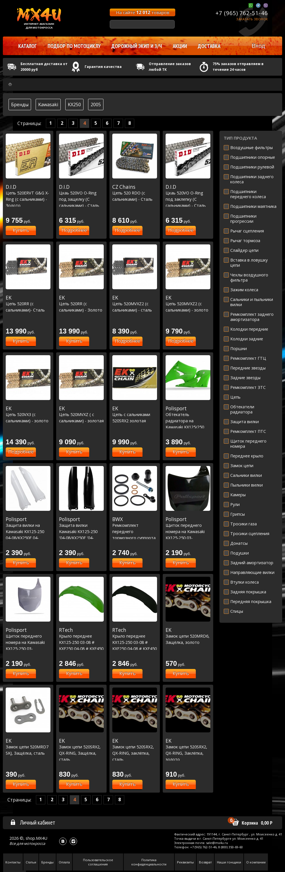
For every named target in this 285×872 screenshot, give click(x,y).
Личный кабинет (32, 822)
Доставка (209, 46)
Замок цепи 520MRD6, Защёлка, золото (188, 636)
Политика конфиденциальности (148, 862)
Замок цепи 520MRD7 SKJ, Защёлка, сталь (28, 747)
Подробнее (74, 230)
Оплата (64, 862)
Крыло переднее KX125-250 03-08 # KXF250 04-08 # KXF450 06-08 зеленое (81, 642)
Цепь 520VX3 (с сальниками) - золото (28, 414)
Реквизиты (185, 862)
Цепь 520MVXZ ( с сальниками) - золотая (81, 414)
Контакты (13, 862)
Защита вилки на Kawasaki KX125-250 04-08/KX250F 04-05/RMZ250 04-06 (28, 531)
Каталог (27, 46)
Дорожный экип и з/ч (136, 46)
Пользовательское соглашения (98, 862)
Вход (258, 45)
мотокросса (34, 843)
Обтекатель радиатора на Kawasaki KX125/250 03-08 (188, 420)
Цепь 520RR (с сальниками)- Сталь (28, 304)
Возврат (205, 862)
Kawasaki (48, 104)
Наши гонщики (229, 862)
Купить (21, 230)
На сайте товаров (142, 12)
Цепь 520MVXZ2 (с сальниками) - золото (188, 304)
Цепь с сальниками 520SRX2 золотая (134, 414)
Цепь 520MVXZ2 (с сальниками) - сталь (134, 304)
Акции (180, 46)
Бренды (19, 104)
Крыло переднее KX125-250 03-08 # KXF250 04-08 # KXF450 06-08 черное (134, 642)
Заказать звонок (252, 19)
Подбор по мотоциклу (74, 46)
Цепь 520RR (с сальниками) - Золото (81, 304)
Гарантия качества (103, 66)
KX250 (74, 104)
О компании (256, 862)
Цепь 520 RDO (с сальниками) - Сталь (134, 193)
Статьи (31, 862)
